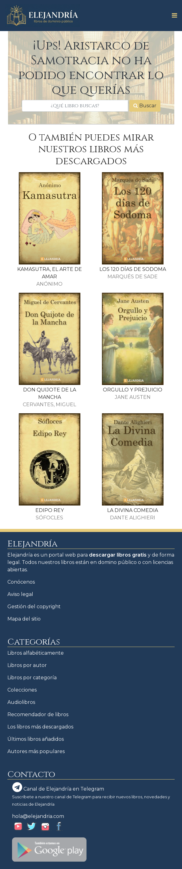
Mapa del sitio (24, 619)
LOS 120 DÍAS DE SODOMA (132, 269)
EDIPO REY (49, 510)
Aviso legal (20, 594)
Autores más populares (36, 751)
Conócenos (21, 582)
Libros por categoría (32, 678)
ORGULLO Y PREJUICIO (132, 390)
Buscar (144, 106)
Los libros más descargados (40, 727)
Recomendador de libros (37, 714)
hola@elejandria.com (38, 816)
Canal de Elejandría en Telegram (58, 787)
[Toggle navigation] (172, 15)
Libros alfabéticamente (35, 653)
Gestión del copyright (34, 606)
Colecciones (22, 690)
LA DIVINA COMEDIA (132, 510)
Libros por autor (27, 665)
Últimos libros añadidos (35, 739)
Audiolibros (21, 702)
